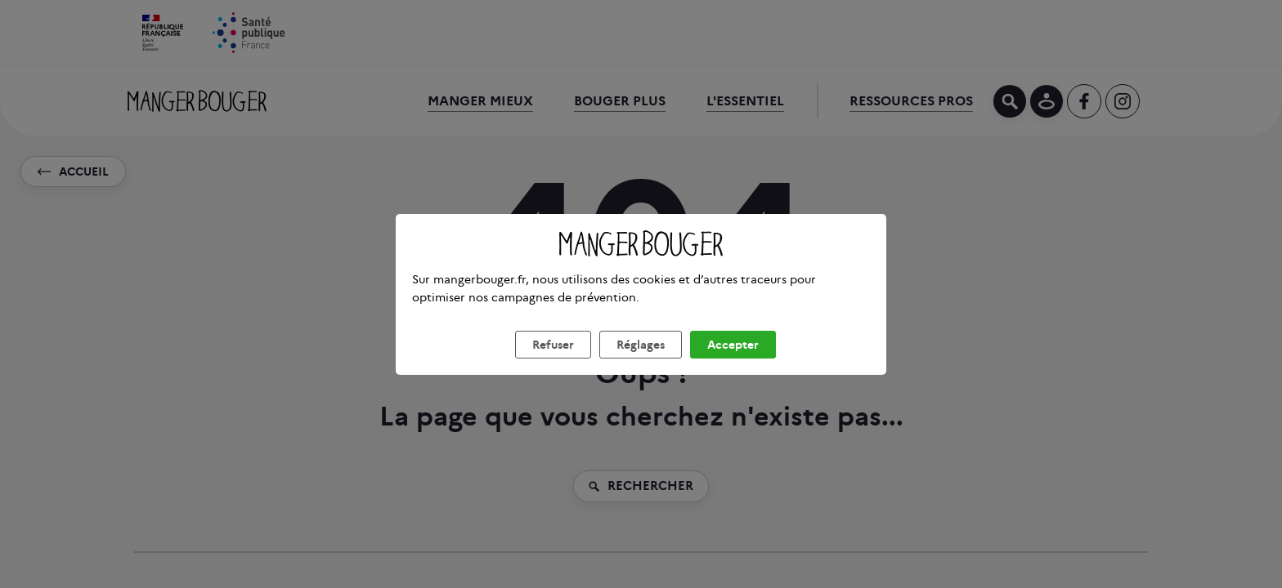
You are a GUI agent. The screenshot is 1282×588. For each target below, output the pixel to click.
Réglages (640, 364)
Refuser (553, 364)
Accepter (733, 364)
